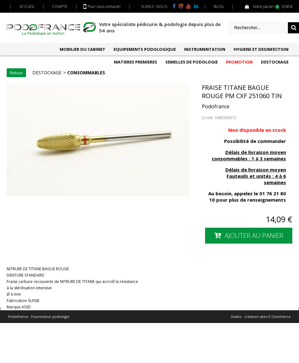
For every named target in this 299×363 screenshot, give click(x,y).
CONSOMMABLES (86, 73)
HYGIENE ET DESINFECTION (261, 49)
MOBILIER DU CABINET (82, 49)
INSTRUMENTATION (204, 49)
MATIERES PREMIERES (135, 62)
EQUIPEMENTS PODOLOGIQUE (145, 49)
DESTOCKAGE (275, 62)
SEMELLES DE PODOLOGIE (191, 62)
